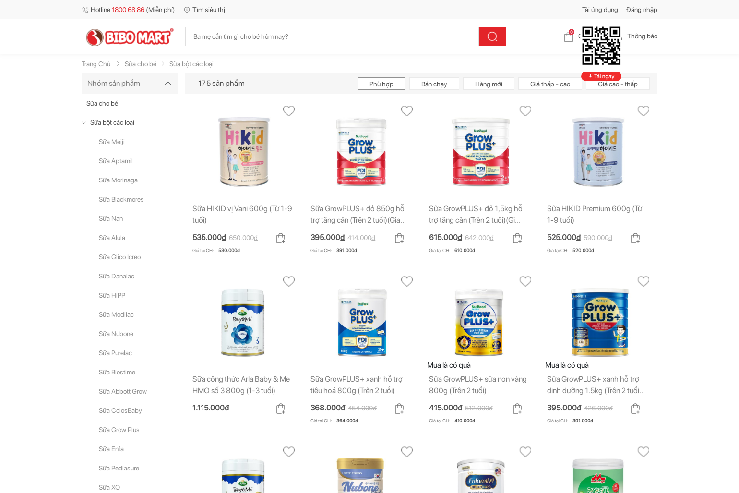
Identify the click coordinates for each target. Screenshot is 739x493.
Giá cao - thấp (618, 84)
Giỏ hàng (583, 36)
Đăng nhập (641, 9)
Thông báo (634, 36)
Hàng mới (488, 84)
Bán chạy (434, 84)
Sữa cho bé (102, 103)
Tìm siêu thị (204, 9)
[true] (86, 122)
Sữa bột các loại (112, 122)
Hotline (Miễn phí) (128, 9)
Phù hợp (381, 84)
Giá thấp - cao (550, 84)
